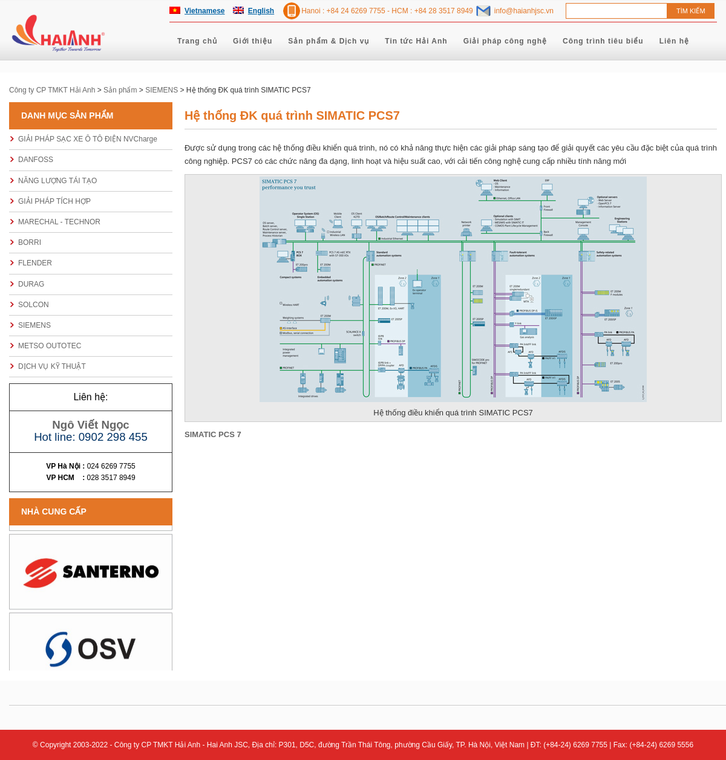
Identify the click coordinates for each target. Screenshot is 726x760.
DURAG (31, 284)
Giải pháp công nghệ (505, 41)
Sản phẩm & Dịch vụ (328, 41)
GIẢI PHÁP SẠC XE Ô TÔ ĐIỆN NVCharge (87, 139)
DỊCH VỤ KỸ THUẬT (52, 366)
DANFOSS (35, 159)
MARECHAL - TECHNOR (59, 222)
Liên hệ (674, 41)
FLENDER (35, 263)
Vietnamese (205, 11)
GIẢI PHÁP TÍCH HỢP (54, 201)
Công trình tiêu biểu (603, 41)
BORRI (29, 242)
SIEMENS (34, 325)
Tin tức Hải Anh (416, 41)
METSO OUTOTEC (49, 346)
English (261, 11)
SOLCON (33, 304)
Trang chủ (197, 41)
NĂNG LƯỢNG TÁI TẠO (57, 181)
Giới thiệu (252, 41)
